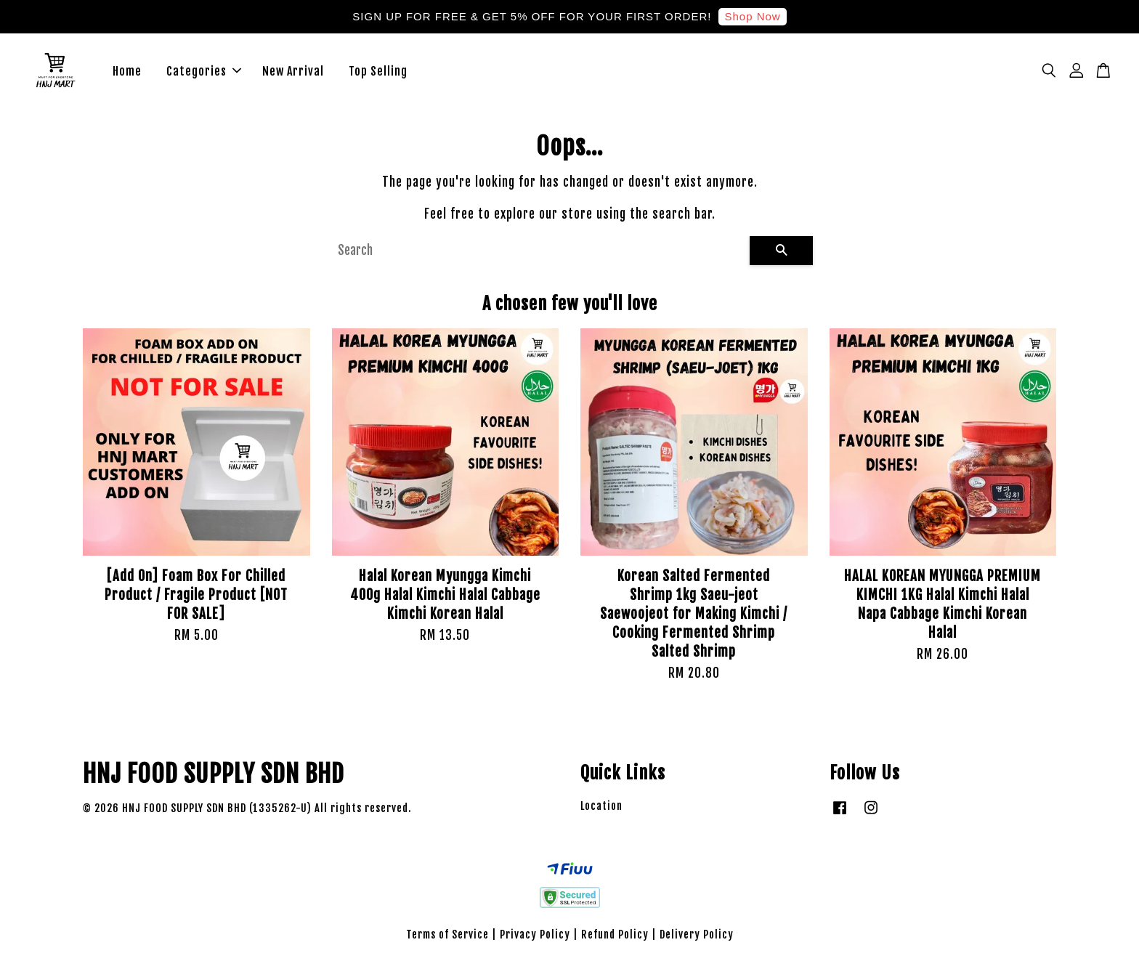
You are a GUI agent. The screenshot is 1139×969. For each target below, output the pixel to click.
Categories (203, 72)
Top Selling (378, 72)
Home (127, 72)
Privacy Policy (535, 937)
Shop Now (752, 16)
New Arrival (293, 72)
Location (601, 809)
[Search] (538, 253)
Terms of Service (447, 937)
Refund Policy (615, 937)
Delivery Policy (697, 937)
